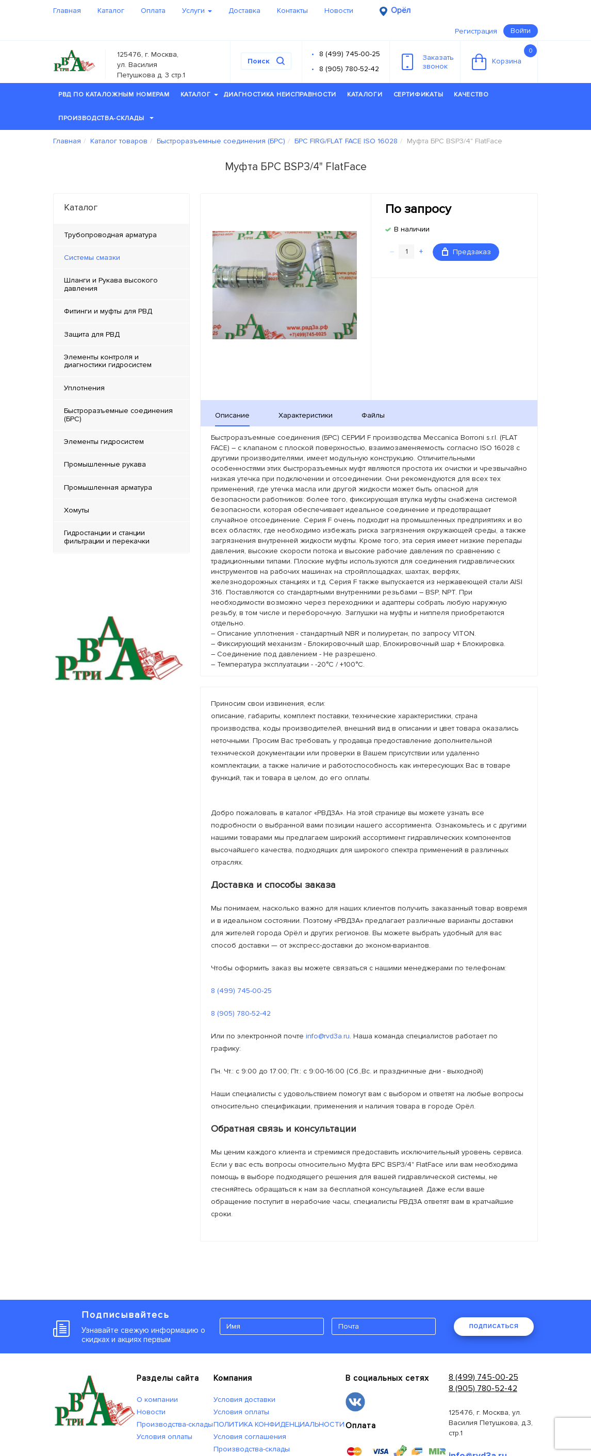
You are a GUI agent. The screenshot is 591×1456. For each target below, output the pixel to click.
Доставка (244, 10)
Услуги (197, 10)
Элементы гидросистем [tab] (104, 441)
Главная (67, 10)
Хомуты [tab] (76, 510)
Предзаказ (466, 251)
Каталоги (365, 94)
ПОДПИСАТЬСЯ (494, 1326)
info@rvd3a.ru (328, 1036)
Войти (521, 30)
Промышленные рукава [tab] (105, 464)
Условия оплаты (164, 1436)
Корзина (504, 57)
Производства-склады (106, 118)
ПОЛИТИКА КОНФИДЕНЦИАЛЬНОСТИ (279, 1424)
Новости (338, 10)
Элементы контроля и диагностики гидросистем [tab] (108, 361)
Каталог (110, 10)
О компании (157, 1399)
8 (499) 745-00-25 (349, 53)
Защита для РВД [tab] (92, 334)
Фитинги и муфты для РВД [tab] (108, 311)
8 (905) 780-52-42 (349, 68)
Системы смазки (92, 257)
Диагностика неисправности (280, 94)
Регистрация (476, 31)
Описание (232, 415)
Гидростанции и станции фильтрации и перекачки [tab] (107, 536)
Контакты (292, 10)
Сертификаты (418, 94)
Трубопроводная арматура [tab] (110, 234)
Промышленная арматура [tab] (108, 487)
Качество (471, 94)
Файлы (373, 415)
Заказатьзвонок (428, 62)
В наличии (412, 229)
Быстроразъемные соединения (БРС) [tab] (118, 414)
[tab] (121, 257)
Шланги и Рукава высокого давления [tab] (111, 284)
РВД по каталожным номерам (114, 94)
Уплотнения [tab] (84, 388)
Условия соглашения (250, 1436)
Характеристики (305, 415)
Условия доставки (244, 1399)
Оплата (153, 10)
